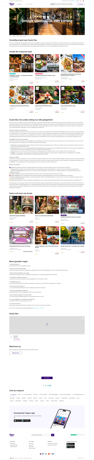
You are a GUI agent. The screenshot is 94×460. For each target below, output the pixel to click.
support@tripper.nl (13, 446)
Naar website (47, 377)
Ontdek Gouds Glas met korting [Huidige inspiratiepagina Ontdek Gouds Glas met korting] (22, 36)
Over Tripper (31, 443)
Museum (42, 397)
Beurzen (37, 401)
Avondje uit (36, 394)
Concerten (43, 401)
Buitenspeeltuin (19, 401)
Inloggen (80, 4)
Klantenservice (13, 443)
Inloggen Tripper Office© (52, 445)
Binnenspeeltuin (75, 397)
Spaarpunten (31, 445)
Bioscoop (12, 401)
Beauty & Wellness (54, 394)
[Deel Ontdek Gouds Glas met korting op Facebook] (43, 385)
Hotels (19, 394)
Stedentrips (26, 401)
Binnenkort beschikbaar (28, 251)
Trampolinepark (67, 397)
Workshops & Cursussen (79, 394)
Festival (49, 401)
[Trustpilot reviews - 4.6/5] (78, 435)
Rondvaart (32, 401)
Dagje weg (13, 394)
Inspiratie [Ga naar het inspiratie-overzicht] (14, 36)
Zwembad (24, 397)
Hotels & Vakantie (27, 394)
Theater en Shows (56, 401)
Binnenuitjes (12, 397)
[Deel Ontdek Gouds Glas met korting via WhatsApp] (48, 385)
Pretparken (30, 397)
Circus (47, 397)
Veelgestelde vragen (14, 445)
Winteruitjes (64, 401)
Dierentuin (36, 397)
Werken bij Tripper (32, 448)
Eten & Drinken (44, 394)
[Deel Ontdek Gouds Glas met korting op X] (46, 385)
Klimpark (18, 397)
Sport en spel (52, 397)
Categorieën (19, 4)
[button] (47, 324)
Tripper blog (31, 446)
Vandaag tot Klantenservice (15, 1)
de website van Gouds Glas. (38, 308)
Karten (81, 397)
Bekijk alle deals (16, 353)
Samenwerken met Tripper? (53, 443)
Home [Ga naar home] (10, 36)
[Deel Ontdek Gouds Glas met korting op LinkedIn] (50, 385)
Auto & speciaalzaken (66, 394)
